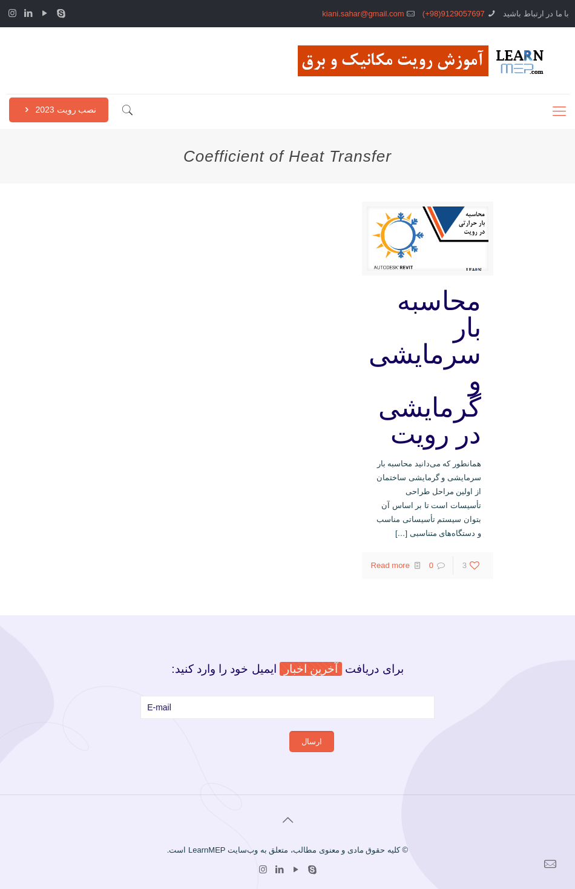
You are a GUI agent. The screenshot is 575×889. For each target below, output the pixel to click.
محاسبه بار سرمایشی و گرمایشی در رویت (425, 367)
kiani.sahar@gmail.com (363, 13)
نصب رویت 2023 (58, 109)
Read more (390, 565)
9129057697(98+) (453, 13)
